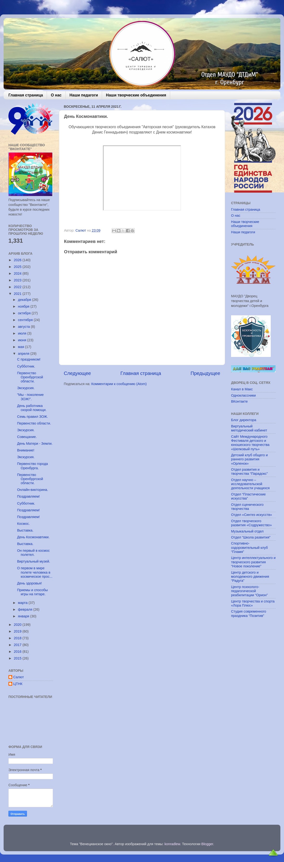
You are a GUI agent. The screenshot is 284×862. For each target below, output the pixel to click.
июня (22, 340)
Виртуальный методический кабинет (249, 428)
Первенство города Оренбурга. (32, 466)
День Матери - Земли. (34, 443)
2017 (18, 645)
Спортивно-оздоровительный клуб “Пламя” (249, 547)
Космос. (23, 524)
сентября (26, 320)
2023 (18, 280)
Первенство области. (34, 423)
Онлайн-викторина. (32, 490)
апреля (24, 353)
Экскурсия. (26, 388)
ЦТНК (17, 684)
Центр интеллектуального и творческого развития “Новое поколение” (253, 562)
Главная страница (25, 95)
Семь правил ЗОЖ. (32, 416)
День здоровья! (29, 583)
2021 (18, 294)
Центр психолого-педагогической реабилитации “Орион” (249, 591)
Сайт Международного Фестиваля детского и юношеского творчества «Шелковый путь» (250, 443)
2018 (18, 638)
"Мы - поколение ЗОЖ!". (30, 397)
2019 (18, 631)
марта (23, 603)
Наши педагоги (84, 95)
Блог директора (243, 420)
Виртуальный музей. (33, 561)
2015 (18, 658)
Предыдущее (205, 373)
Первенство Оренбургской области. (30, 377)
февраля (25, 609)
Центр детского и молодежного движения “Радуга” (250, 576)
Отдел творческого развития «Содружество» (251, 523)
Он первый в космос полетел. (33, 553)
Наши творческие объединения (136, 95)
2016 (18, 651)
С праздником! (28, 359)
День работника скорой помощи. (31, 408)
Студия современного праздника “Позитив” (248, 613)
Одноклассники (243, 395)
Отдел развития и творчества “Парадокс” (249, 471)
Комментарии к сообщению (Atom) (119, 384)
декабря (25, 300)
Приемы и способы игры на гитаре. (32, 592)
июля (22, 333)
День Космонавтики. (33, 537)
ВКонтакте (239, 401)
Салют (18, 677)
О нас (56, 95)
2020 (18, 625)
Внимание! (25, 450)
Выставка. (25, 530)
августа (24, 327)
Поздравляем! (28, 496)
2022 (18, 287)
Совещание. (27, 437)
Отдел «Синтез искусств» (251, 515)
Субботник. (26, 366)
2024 (18, 273)
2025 (18, 267)
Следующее (77, 373)
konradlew (172, 844)
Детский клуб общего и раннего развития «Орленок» (249, 459)
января (24, 616)
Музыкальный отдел (247, 531)
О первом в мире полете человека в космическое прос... (34, 572)
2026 (18, 260)
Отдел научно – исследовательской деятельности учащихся (250, 484)
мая (21, 347)
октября (25, 313)
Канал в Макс (242, 389)
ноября (24, 306)
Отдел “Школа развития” (251, 537)
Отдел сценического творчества (247, 507)
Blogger (207, 844)
